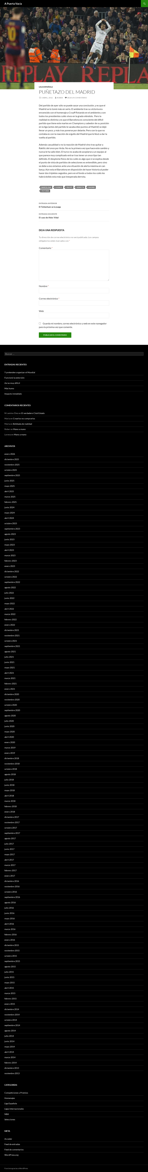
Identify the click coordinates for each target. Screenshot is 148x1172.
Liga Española (46, 87)
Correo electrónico (49, 298)
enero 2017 (9, 875)
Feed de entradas (12, 1144)
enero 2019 (9, 753)
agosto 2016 (10, 902)
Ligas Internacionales (14, 1108)
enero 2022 (9, 625)
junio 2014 (9, 1041)
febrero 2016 (10, 934)
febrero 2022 (10, 619)
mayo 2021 (9, 667)
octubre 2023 (10, 523)
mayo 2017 (9, 854)
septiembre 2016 (12, 897)
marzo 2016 (9, 929)
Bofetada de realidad (22, 424)
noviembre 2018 (12, 763)
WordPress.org (11, 1155)
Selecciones (9, 1119)
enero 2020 (9, 742)
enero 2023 (9, 566)
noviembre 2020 (12, 699)
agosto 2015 (10, 966)
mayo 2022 (9, 603)
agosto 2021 (10, 651)
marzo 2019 (9, 747)
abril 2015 (9, 988)
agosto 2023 (10, 534)
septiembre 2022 (12, 582)
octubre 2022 (10, 576)
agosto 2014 (10, 1030)
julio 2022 (9, 592)
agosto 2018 (10, 774)
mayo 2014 (9, 1046)
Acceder (8, 1139)
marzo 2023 (9, 555)
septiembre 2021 (12, 646)
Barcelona (46, 187)
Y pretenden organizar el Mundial (19, 372)
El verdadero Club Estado (33, 413)
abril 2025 (9, 491)
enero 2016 (9, 940)
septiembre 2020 (12, 710)
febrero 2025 (10, 502)
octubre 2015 (10, 956)
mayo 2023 (9, 544)
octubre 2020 (10, 705)
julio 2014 (9, 1036)
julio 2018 (9, 779)
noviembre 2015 (12, 950)
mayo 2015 (9, 982)
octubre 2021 (10, 641)
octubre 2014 (10, 1020)
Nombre (44, 286)
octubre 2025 (10, 470)
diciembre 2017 (11, 817)
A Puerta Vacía (13, 3)
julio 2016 (9, 908)
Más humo (9, 388)
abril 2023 (9, 550)
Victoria (45, 191)
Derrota (80, 187)
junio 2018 (9, 785)
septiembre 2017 (12, 833)
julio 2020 (9, 721)
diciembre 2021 (11, 630)
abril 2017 (9, 859)
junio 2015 (9, 977)
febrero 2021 (10, 683)
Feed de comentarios (14, 1149)
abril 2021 (9, 673)
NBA (6, 1114)
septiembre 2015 (12, 961)
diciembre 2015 (11, 945)
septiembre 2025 (12, 475)
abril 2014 (9, 1052)
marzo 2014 (9, 1057)
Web (41, 311)
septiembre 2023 (12, 528)
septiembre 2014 (12, 1025)
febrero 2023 (10, 560)
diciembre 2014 (11, 1009)
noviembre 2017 (12, 822)
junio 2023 (9, 539)
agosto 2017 (10, 838)
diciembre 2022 (11, 571)
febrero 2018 (10, 806)
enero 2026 (9, 454)
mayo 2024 (9, 512)
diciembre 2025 (11, 459)
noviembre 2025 (12, 464)
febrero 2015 (10, 998)
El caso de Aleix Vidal (74, 215)
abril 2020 (9, 737)
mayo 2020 (9, 731)
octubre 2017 (10, 827)
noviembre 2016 (12, 886)
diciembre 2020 (11, 694)
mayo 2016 (9, 918)
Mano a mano (19, 429)
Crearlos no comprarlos (24, 418)
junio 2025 (9, 480)
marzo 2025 (9, 496)
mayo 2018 (9, 790)
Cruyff (69, 187)
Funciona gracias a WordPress (16, 1168)
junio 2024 (9, 507)
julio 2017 (9, 843)
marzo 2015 (9, 993)
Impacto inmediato (13, 393)
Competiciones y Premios (16, 1092)
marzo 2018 (9, 801)
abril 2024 (9, 518)
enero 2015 (9, 1004)
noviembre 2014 (12, 1014)
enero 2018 (9, 811)
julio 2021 (9, 657)
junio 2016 (9, 913)
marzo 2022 (9, 614)
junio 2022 (9, 598)
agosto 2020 (10, 715)
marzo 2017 (9, 865)
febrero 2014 (10, 1062)
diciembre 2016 (11, 881)
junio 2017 (9, 849)
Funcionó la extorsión (14, 377)
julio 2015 (9, 972)
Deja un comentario (77, 98)
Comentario (45, 248)
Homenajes (9, 1098)
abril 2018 (9, 795)
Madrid (91, 187)
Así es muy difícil (12, 383)
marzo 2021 (9, 678)
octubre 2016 (10, 891)
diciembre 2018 (11, 758)
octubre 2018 (10, 769)
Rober (60, 98)
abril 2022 (9, 609)
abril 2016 (9, 924)
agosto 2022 (10, 587)
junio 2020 (9, 726)
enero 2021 (9, 689)
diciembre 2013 (11, 1068)
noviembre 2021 (12, 635)
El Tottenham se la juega (74, 205)
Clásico (58, 187)
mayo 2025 (9, 486)
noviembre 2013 (12, 1073)
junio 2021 (9, 662)
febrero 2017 (10, 870)
